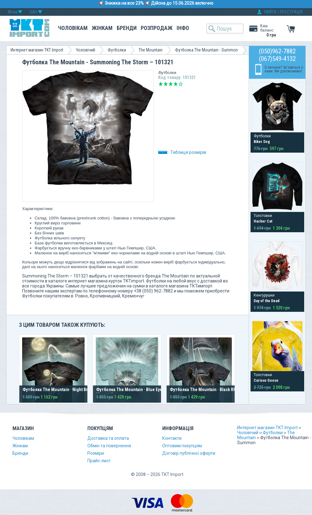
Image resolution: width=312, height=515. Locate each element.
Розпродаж (157, 28)
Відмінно (180, 83)
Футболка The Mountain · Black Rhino (206, 389)
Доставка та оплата (108, 438)
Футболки (117, 49)
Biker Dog (262, 142)
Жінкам (102, 28)
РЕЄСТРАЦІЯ (291, 11)
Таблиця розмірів (182, 152)
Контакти (172, 438)
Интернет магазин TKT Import (37, 49)
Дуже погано (160, 83)
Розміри (95, 453)
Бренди (127, 28)
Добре (175, 83)
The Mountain (151, 49)
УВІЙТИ (270, 11)
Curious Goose (266, 380)
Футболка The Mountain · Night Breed (58, 389)
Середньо (170, 83)
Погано (165, 83)
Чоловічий (85, 49)
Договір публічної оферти (188, 453)
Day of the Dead (267, 301)
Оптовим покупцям (182, 445)
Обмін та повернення (109, 445)
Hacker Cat (263, 221)
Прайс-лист (99, 460)
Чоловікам (73, 28)
